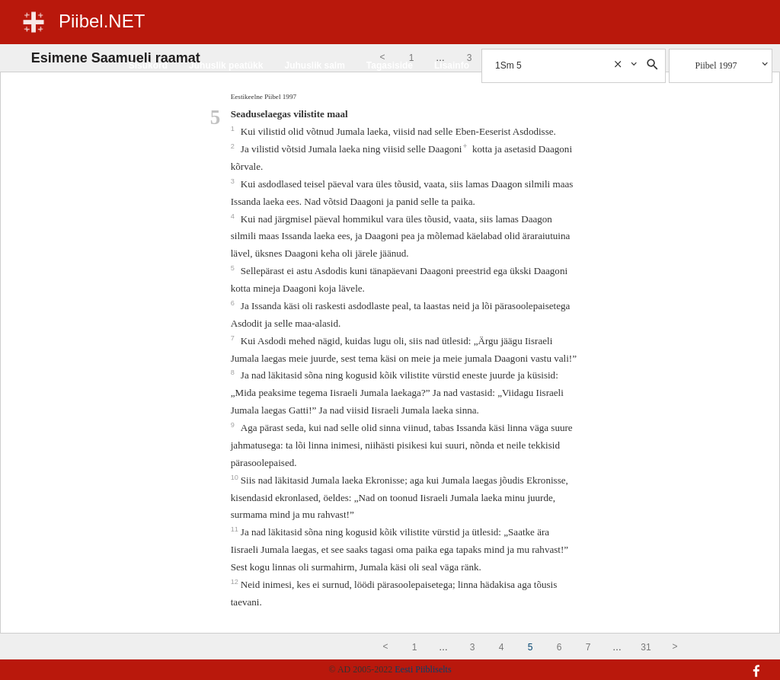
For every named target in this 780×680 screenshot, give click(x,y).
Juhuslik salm (314, 65)
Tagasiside (389, 65)
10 (236, 477)
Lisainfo (451, 65)
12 (236, 582)
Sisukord (148, 65)
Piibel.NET (102, 21)
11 (236, 529)
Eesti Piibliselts (423, 669)
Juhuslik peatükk (226, 65)
